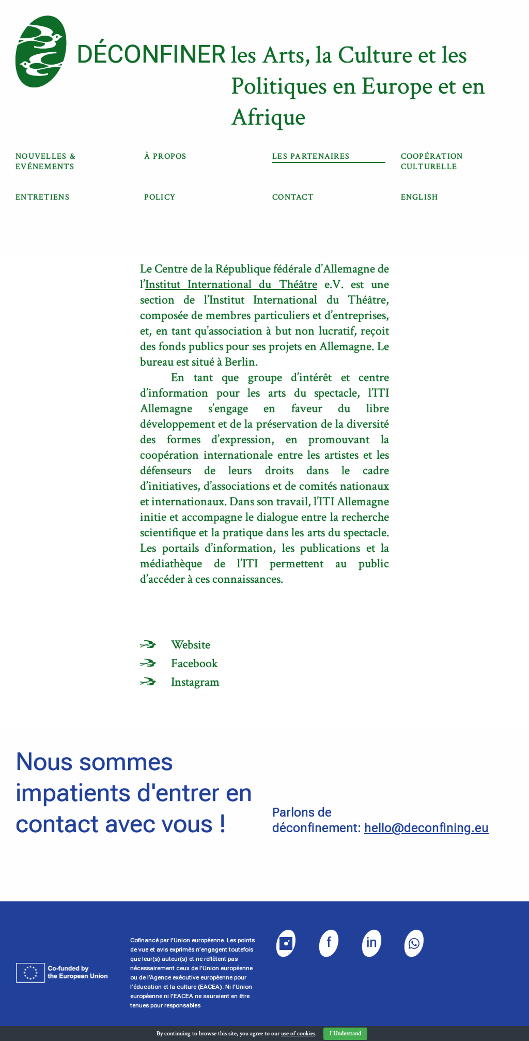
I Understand (345, 1033)
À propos (165, 156)
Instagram (195, 682)
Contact (293, 197)
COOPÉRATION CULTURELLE (432, 161)
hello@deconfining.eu (426, 828)
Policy (160, 197)
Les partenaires (311, 156)
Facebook (194, 663)
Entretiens (42, 197)
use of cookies (298, 1033)
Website (190, 645)
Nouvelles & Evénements (45, 161)
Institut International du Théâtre (231, 284)
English (420, 197)
